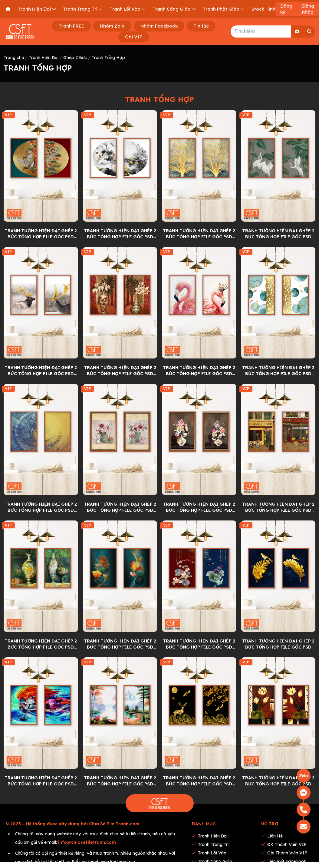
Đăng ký (286, 9)
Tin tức (201, 26)
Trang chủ (14, 57)
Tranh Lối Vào (209, 853)
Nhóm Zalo (112, 26)
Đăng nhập (308, 9)
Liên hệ (272, 836)
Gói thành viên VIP (284, 853)
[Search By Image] (297, 31)
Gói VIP (133, 37)
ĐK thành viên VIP (284, 844)
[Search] (309, 31)
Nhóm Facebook (159, 26)
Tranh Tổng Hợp (108, 57)
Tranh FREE (71, 26)
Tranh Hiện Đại (43, 57)
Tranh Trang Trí (210, 844)
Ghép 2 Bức (75, 57)
